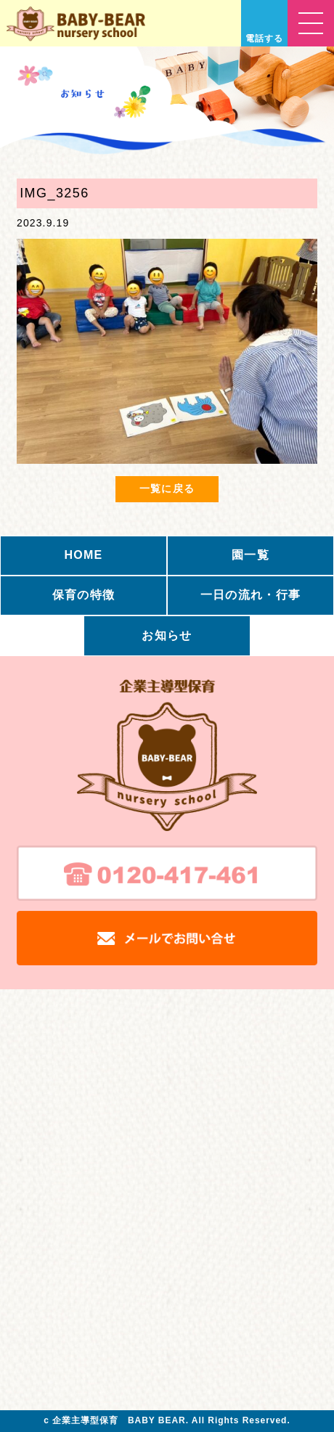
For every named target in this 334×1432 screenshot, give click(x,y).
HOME (83, 555)
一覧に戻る (167, 488)
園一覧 (250, 555)
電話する (264, 38)
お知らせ (167, 635)
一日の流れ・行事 (250, 595)
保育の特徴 (83, 595)
